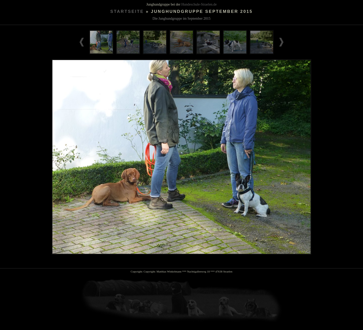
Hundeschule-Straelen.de (199, 4)
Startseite (127, 11)
